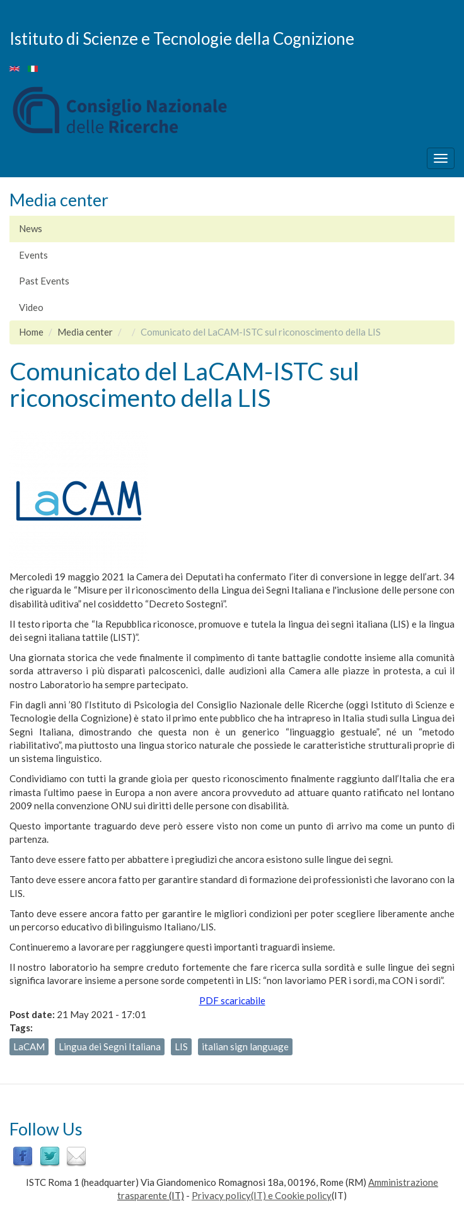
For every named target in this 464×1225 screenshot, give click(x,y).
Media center (85, 331)
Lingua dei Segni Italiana (110, 1046)
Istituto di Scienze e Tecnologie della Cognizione (181, 38)
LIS (181, 1046)
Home (31, 331)
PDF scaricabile (232, 1000)
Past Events (44, 280)
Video (31, 307)
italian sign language (245, 1046)
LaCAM (29, 1046)
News (30, 228)
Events (33, 255)
